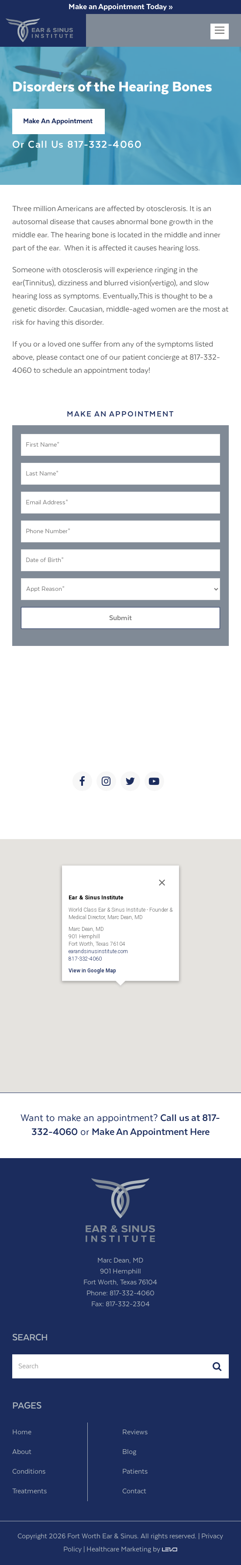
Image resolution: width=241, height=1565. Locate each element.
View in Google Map (92, 970)
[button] (120, 997)
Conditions (28, 1472)
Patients (135, 1472)
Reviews (135, 1432)
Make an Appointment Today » (121, 7)
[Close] (161, 882)
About (21, 1452)
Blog (129, 1452)
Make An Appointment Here (151, 1132)
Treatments (29, 1491)
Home (21, 1432)
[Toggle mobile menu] (219, 31)
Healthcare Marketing (118, 1549)
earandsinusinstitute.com (98, 951)
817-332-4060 (104, 145)
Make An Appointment (58, 121)
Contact (134, 1491)
